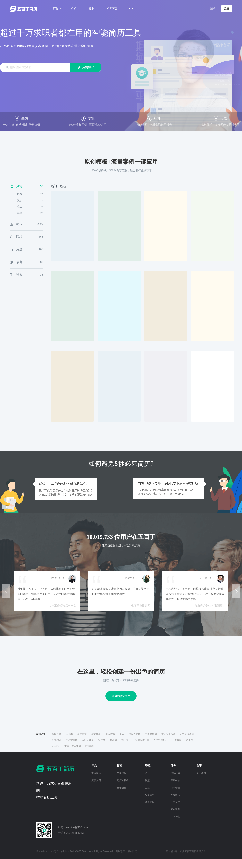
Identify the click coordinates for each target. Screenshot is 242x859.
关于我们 (201, 773)
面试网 (113, 740)
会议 (122, 734)
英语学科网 (71, 740)
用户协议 (132, 851)
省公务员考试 (168, 734)
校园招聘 (56, 734)
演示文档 (96, 780)
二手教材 (177, 740)
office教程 (110, 734)
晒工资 (189, 740)
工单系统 (175, 802)
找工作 (124, 740)
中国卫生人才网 (72, 746)
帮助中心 (175, 780)
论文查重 (96, 734)
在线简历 (175, 795)
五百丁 (24, 9)
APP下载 (111, 8)
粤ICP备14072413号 (46, 851)
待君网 (101, 740)
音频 (147, 787)
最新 (63, 186)
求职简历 (96, 773)
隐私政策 (120, 851)
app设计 (56, 746)
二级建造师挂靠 (141, 740)
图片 (147, 773)
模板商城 (175, 773)
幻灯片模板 (123, 780)
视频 (147, 780)
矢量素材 (149, 795)
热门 (54, 186)
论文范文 (82, 734)
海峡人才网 (135, 734)
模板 (74, 8)
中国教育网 (151, 734)
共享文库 (149, 802)
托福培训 (56, 740)
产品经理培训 (161, 740)
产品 (57, 8)
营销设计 (121, 787)
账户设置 (175, 809)
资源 (92, 8)
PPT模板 (89, 746)
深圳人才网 (88, 740)
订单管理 (175, 787)
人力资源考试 (187, 734)
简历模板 (121, 773)
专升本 (69, 734)
